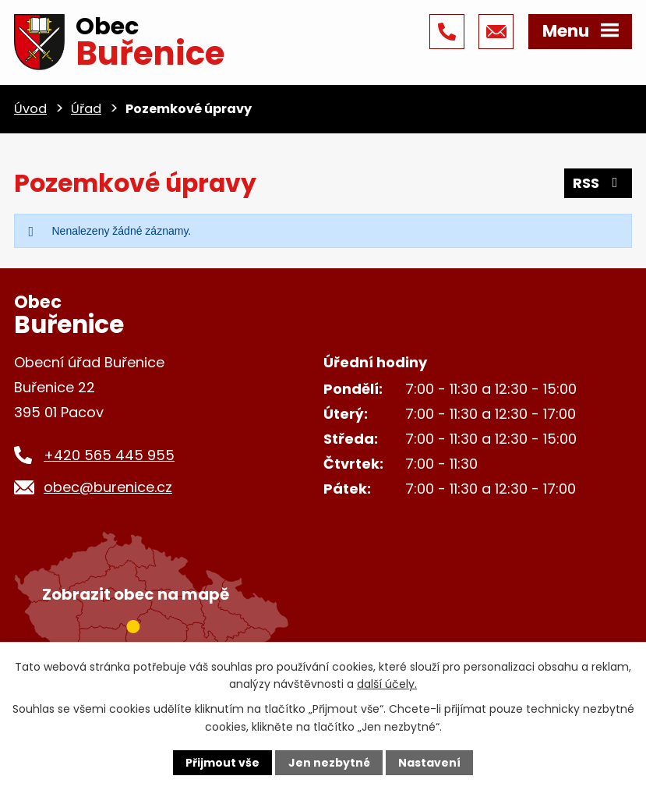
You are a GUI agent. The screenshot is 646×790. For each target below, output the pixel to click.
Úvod (30, 109)
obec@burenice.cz (108, 487)
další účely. (387, 684)
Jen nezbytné (329, 763)
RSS (598, 183)
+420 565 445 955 (109, 455)
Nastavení (429, 763)
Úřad (86, 109)
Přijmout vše (222, 763)
